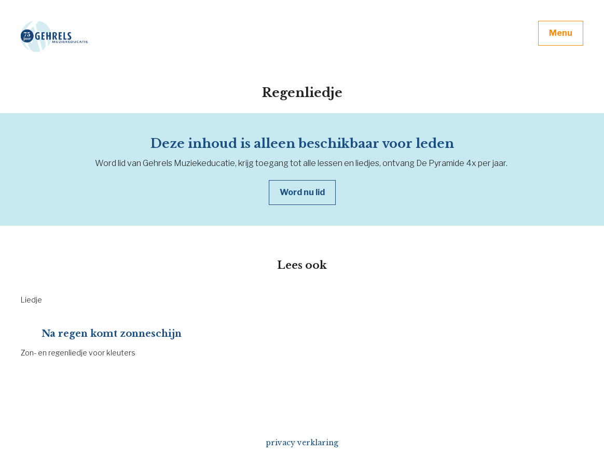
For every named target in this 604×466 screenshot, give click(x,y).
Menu (560, 33)
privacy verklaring (302, 442)
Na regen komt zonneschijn (112, 333)
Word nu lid (302, 192)
